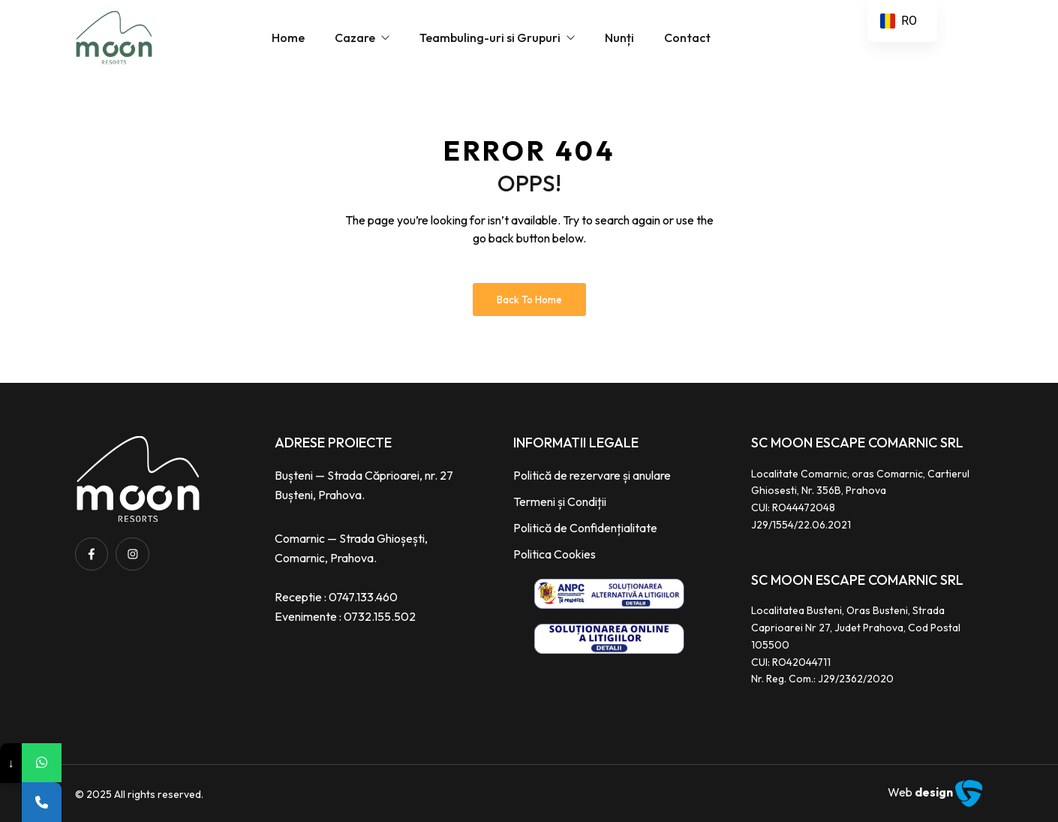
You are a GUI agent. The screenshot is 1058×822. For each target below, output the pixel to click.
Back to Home (529, 300)
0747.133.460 (363, 596)
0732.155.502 (380, 616)
